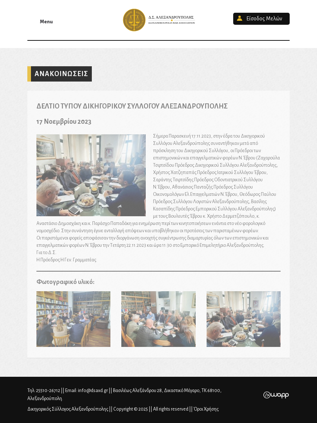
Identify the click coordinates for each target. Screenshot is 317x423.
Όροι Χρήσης (206, 409)
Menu (46, 21)
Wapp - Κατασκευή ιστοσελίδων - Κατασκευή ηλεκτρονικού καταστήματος (276, 395)
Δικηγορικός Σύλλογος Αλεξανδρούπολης (158, 20)
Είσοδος (264, 18)
